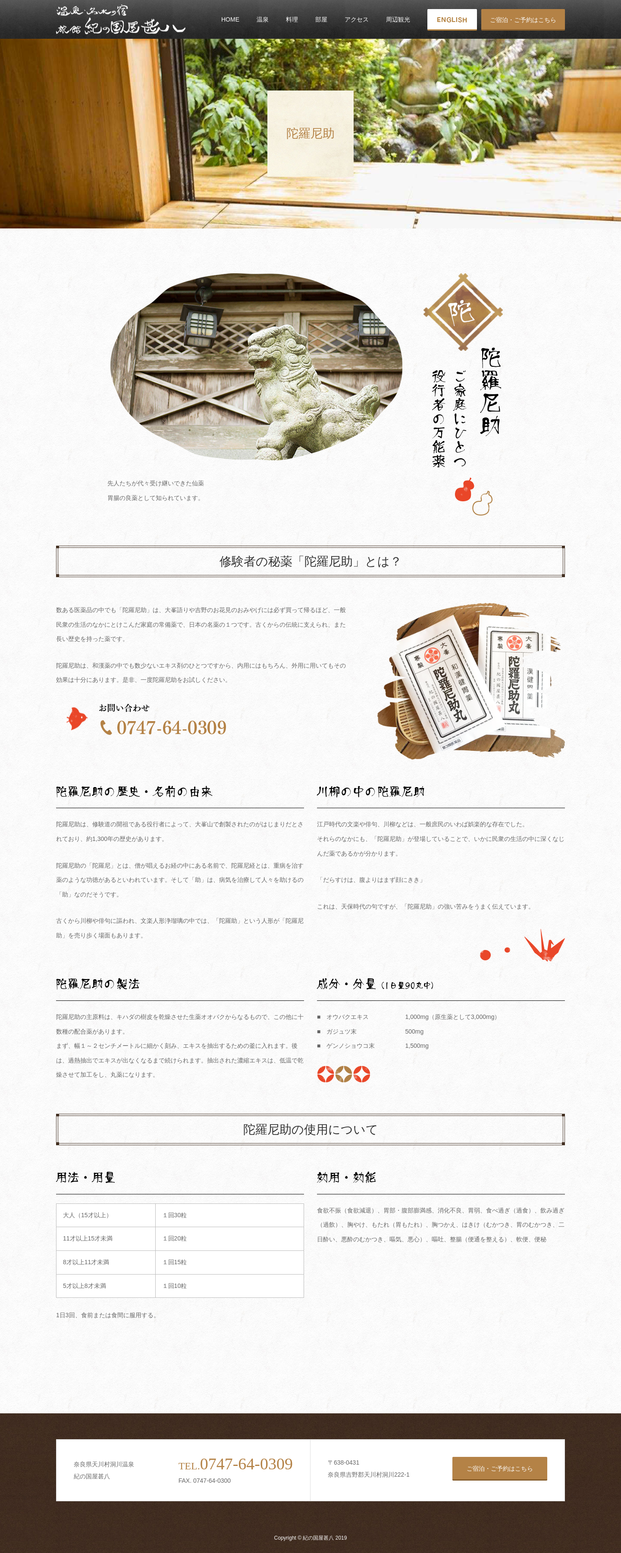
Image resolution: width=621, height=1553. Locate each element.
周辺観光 (398, 19)
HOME (230, 19)
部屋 (321, 19)
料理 (292, 19)
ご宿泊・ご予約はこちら (523, 19)
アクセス (357, 19)
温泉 (263, 19)
